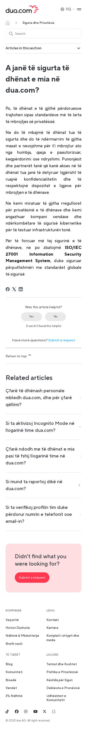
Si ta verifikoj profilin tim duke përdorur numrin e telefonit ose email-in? (39, 514)
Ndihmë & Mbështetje (22, 636)
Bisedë (11, 680)
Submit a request (61, 340)
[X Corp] (14, 289)
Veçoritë (12, 620)
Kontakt (52, 620)
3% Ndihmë (14, 696)
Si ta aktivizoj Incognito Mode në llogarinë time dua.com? (40, 426)
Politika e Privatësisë (62, 672)
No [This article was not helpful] (55, 316)
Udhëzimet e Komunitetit (56, 698)
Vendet (11, 688)
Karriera (52, 628)
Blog (9, 664)
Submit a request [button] (32, 577)
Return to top (19, 355)
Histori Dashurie (18, 628)
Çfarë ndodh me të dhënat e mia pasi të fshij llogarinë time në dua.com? (40, 456)
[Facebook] (8, 289)
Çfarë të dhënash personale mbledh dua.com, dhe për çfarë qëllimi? (39, 398)
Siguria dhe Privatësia (38, 23)
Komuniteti (14, 672)
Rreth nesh (14, 644)
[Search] (43, 33)
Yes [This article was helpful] (31, 316)
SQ (68, 9)
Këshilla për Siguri (59, 680)
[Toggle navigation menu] (79, 9)
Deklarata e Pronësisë (63, 688)
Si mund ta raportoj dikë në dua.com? (34, 485)
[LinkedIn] (21, 289)
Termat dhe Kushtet (61, 664)
